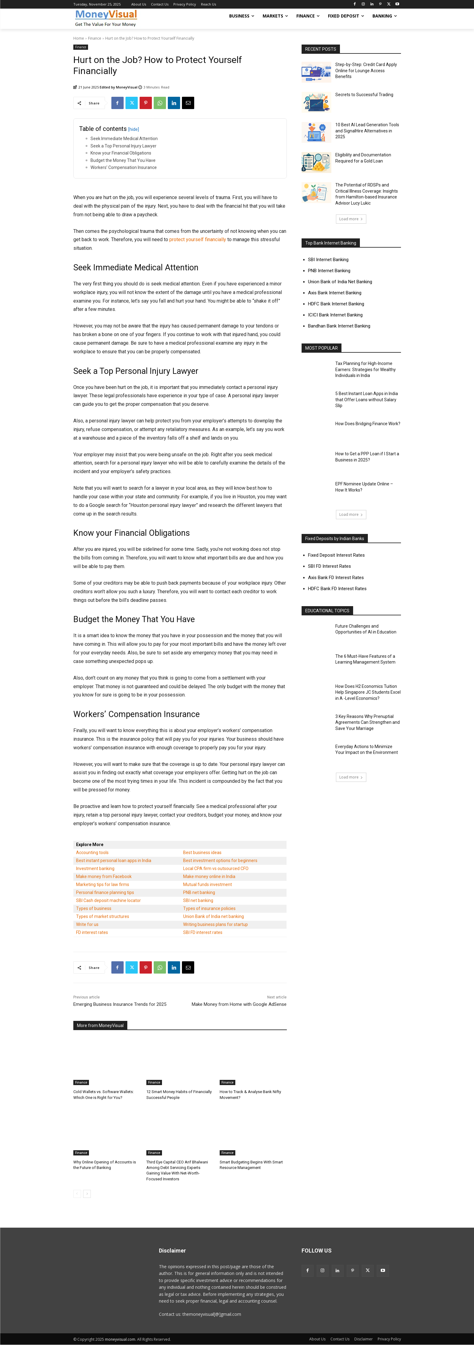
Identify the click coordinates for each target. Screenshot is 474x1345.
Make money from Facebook (104, 876)
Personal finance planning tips (105, 892)
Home (78, 38)
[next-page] (87, 1194)
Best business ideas (202, 852)
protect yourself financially (197, 239)
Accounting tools (92, 852)
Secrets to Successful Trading (364, 94)
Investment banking (95, 868)
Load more (351, 219)
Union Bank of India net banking (213, 916)
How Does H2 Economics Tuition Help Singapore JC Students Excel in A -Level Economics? (368, 692)
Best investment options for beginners (220, 860)
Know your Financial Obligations (121, 153)
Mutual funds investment (207, 884)
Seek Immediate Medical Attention (124, 138)
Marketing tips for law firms (102, 884)
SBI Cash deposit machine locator (108, 900)
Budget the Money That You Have (123, 160)
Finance (94, 38)
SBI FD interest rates (202, 932)
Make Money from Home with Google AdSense (239, 1004)
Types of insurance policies (209, 908)
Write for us (87, 924)
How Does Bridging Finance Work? (367, 423)
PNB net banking (199, 892)
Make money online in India (209, 876)
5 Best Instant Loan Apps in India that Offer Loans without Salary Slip (366, 399)
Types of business (93, 908)
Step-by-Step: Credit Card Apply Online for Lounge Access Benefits (366, 70)
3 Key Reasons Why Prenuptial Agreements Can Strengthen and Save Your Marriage (367, 722)
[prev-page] (77, 1194)
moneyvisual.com (120, 1339)
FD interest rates (92, 932)
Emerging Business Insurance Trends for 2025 (119, 1004)
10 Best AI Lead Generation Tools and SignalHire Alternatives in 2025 (367, 130)
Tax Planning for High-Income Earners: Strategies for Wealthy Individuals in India (365, 369)
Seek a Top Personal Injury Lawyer (123, 145)
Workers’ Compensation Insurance (124, 167)
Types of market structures (102, 916)
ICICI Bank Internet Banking (335, 315)
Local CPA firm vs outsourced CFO (216, 868)
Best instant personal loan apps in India (113, 860)
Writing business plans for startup (215, 924)
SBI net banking (198, 900)
